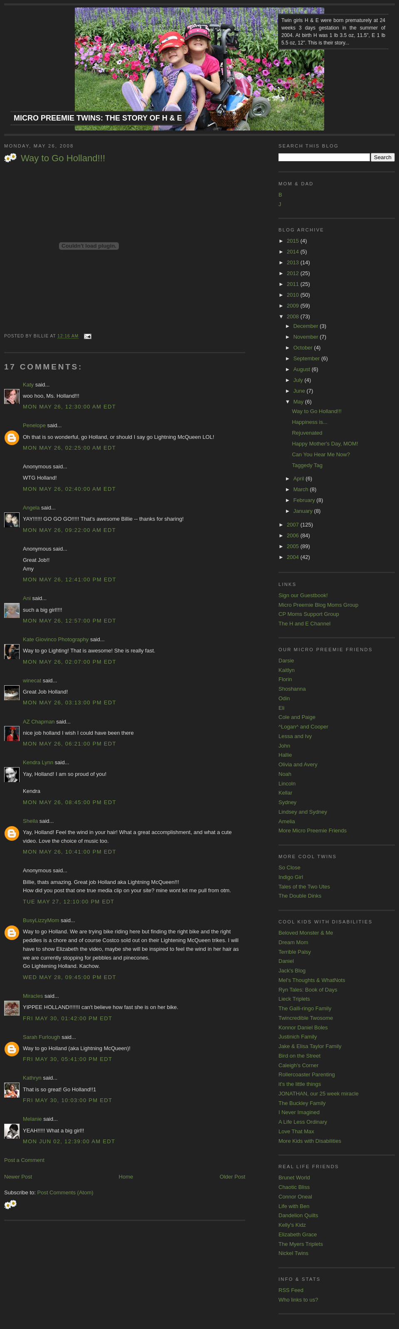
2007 (293, 525)
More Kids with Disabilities (309, 1141)
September (307, 358)
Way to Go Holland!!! (63, 158)
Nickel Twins (293, 1253)
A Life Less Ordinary (302, 1122)
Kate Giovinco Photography (56, 639)
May (299, 402)
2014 (293, 252)
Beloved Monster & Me (305, 933)
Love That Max (296, 1131)
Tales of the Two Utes (304, 887)
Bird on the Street (299, 1056)
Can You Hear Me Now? (321, 454)
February (305, 500)
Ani (27, 598)
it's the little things (299, 1084)
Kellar (285, 793)
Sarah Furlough (41, 1037)
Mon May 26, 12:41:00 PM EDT (69, 579)
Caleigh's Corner (298, 1065)
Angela (31, 508)
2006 (293, 535)
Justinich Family (297, 1037)
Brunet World (294, 1177)
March (301, 489)
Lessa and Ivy (295, 736)
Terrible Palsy (294, 952)
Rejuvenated (307, 433)
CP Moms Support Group (308, 614)
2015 (293, 241)
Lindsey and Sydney (302, 812)
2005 (293, 546)
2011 (293, 284)
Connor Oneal (295, 1197)
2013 (293, 262)
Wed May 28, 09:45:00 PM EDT (69, 977)
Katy (28, 384)
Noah (284, 774)
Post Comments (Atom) (65, 1192)
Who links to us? (298, 1300)
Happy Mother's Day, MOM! (325, 444)
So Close (289, 867)
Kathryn (32, 1078)
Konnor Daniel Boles (303, 1027)
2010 (293, 295)
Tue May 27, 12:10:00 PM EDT (68, 901)
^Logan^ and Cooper (303, 727)
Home (126, 1177)
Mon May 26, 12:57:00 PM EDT (69, 621)
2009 (293, 306)
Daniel (286, 961)
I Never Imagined (299, 1112)
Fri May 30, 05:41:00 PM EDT (67, 1059)
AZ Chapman (39, 722)
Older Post (232, 1177)
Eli (281, 708)
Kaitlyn (286, 670)
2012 (293, 273)
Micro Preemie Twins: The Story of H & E (98, 118)
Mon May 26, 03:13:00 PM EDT (69, 702)
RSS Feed (290, 1290)
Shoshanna (292, 689)
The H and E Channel (304, 623)
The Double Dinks (299, 896)
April (299, 478)
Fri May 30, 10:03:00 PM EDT (67, 1100)
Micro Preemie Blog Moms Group (318, 605)
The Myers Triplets (300, 1244)
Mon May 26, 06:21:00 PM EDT (69, 744)
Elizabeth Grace (297, 1234)
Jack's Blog (291, 970)
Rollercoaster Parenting (306, 1074)
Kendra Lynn (38, 762)
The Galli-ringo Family (304, 1008)
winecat (32, 680)
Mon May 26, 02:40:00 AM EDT (69, 489)
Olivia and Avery (298, 764)
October (303, 348)
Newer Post (18, 1177)
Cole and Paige (296, 717)
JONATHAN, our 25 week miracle (318, 1093)
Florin (285, 679)
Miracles (33, 996)
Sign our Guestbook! (303, 595)
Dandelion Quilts (298, 1215)
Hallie (285, 755)
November (306, 337)
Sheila (30, 821)
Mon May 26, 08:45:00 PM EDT (69, 802)
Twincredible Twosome (305, 1018)
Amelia (286, 821)
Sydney (287, 802)
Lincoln (287, 783)
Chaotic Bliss (294, 1187)
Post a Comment (24, 1160)
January (303, 511)
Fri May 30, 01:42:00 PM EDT (67, 1018)
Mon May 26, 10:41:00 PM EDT (69, 852)
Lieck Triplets (294, 999)
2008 (293, 316)
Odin (284, 698)
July (299, 380)
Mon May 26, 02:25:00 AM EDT (69, 448)
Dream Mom (293, 942)
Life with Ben (293, 1206)
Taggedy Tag (307, 465)
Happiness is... (309, 422)
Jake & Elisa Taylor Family (309, 1046)
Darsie (286, 660)
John (284, 746)
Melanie (32, 1119)
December (306, 326)
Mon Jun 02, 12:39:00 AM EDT (69, 1141)
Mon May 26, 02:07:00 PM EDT (69, 662)
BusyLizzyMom (41, 920)
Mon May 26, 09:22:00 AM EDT (69, 530)
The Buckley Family (301, 1103)
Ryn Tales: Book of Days (307, 990)
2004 (293, 557)
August (302, 369)
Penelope (34, 425)
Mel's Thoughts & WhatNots (311, 980)
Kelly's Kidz (292, 1225)
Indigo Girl (290, 877)
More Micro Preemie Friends (312, 830)
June (300, 391)
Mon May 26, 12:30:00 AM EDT (69, 407)
